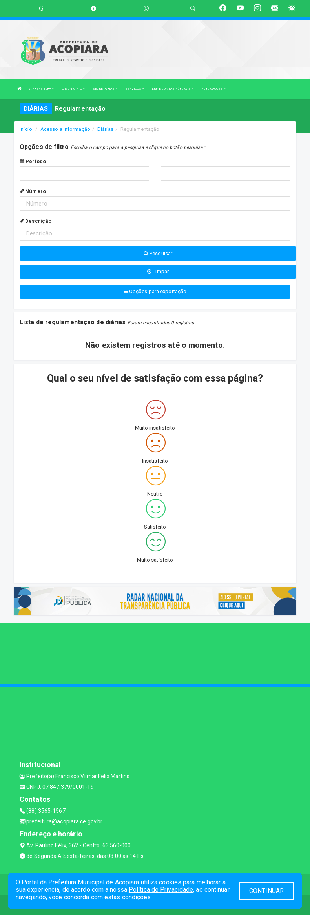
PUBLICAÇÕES (213, 88)
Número (33, 191)
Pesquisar (158, 253)
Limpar (158, 271)
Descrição (35, 221)
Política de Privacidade (161, 889)
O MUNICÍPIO (73, 88)
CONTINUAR (266, 891)
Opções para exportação (155, 291)
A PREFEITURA (41, 88)
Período (33, 161)
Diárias (105, 129)
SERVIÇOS (134, 88)
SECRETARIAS (105, 88)
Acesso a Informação (65, 129)
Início (26, 129)
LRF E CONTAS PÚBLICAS (172, 88)
